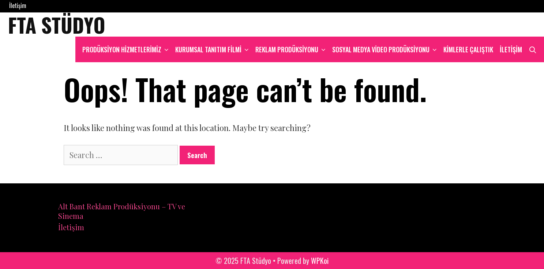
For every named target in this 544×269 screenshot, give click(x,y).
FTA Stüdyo (56, 25)
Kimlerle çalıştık (468, 49)
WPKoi (320, 260)
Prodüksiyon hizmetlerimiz (127, 49)
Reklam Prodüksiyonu (292, 49)
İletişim (17, 5)
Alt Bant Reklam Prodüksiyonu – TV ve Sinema (121, 211)
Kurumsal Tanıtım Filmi (213, 49)
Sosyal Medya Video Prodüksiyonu (386, 49)
